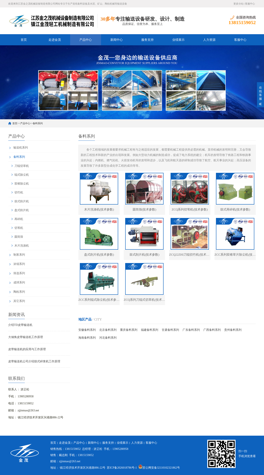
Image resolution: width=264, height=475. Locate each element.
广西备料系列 (212, 329)
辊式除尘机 (21, 174)
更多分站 (238, 3)
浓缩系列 (19, 264)
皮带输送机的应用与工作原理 (27, 349)
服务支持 (147, 39)
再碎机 (18, 219)
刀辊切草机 (21, 165)
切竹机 (18, 192)
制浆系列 (19, 254)
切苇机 (18, 227)
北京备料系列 (108, 329)
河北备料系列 (108, 337)
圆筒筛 (18, 236)
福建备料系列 (149, 329)
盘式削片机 (21, 210)
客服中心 (250, 3)
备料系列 (38, 123)
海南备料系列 (87, 337)
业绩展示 (178, 39)
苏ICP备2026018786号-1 (122, 467)
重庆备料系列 (128, 329)
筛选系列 (19, 273)
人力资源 (209, 39)
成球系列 (19, 282)
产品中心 (85, 39)
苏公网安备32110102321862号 (159, 467)
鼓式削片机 (21, 201)
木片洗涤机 (21, 245)
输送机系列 (20, 147)
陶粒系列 (19, 291)
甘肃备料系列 (170, 329)
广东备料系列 (191, 329)
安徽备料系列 (87, 329)
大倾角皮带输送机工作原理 (25, 337)
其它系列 (19, 301)
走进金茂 (54, 39)
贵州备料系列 (233, 329)
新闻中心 (116, 39)
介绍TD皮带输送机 (20, 324)
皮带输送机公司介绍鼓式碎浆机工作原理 (34, 361)
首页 (24, 39)
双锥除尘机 (21, 183)
